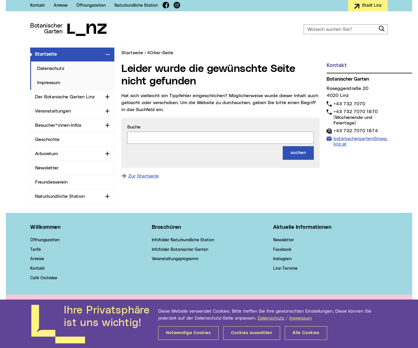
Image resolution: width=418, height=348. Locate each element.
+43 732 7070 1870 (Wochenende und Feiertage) (355, 117)
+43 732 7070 (349, 103)
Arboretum (46, 153)
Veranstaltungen (53, 111)
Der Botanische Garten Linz (65, 97)
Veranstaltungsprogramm (175, 259)
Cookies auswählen (251, 333)
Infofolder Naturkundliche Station (183, 240)
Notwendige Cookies (188, 333)
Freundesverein (51, 182)
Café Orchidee (43, 278)
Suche (133, 127)
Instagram (282, 259)
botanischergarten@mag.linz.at (360, 141)
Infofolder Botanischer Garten (180, 250)
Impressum (300, 318)
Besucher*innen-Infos (58, 125)
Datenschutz (271, 318)
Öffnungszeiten (91, 5)
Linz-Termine (285, 269)
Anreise (61, 5)
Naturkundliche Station (136, 5)
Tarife (35, 250)
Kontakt (37, 5)
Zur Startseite (143, 176)
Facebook (282, 250)
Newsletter (47, 168)
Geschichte (47, 139)
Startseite (69, 54)
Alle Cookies (306, 333)
